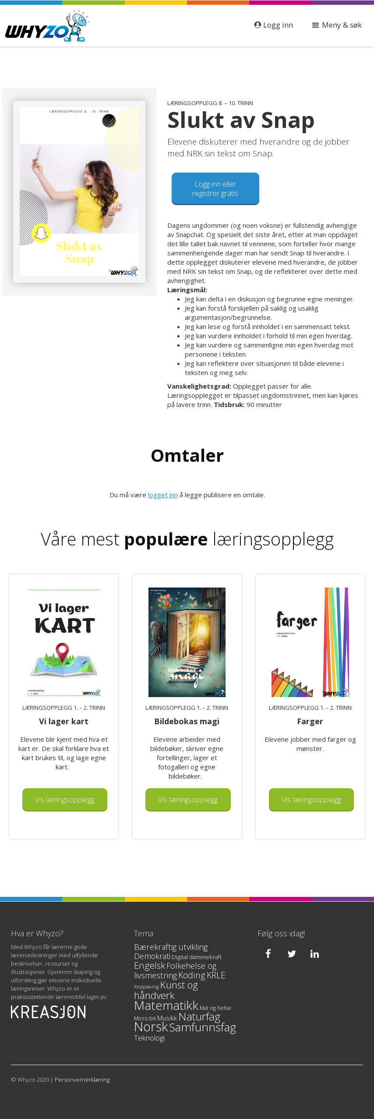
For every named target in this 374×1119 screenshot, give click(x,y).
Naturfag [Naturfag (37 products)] (199, 1016)
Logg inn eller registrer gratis (215, 188)
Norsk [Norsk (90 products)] (151, 1026)
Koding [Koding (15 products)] (191, 975)
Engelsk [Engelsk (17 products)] (149, 965)
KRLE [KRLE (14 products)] (216, 975)
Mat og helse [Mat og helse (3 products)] (215, 1008)
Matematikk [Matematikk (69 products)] (166, 1005)
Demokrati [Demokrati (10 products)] (152, 956)
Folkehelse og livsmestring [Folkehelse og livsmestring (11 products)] (175, 970)
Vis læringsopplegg (65, 799)
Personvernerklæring (82, 1080)
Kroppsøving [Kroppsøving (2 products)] (146, 987)
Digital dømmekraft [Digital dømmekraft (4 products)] (197, 957)
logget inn (163, 494)
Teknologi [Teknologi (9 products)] (149, 1038)
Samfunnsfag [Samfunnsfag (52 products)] (202, 1027)
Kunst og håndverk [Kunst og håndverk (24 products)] (166, 990)
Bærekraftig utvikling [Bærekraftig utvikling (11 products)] (171, 947)
